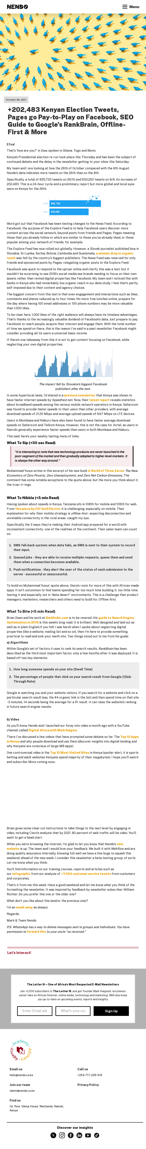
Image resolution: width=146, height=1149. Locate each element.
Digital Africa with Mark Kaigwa (53, 730)
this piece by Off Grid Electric (38, 509)
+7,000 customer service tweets (86, 874)
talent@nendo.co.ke (22, 1090)
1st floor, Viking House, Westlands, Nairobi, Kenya (37, 1108)
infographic (21, 874)
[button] (130, 6)
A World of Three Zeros (106, 471)
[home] (17, 6)
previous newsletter (79, 395)
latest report (99, 400)
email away (24, 907)
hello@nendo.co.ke (21, 1075)
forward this (36, 932)
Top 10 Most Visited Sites (69, 752)
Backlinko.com (57, 618)
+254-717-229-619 (89, 1075)
